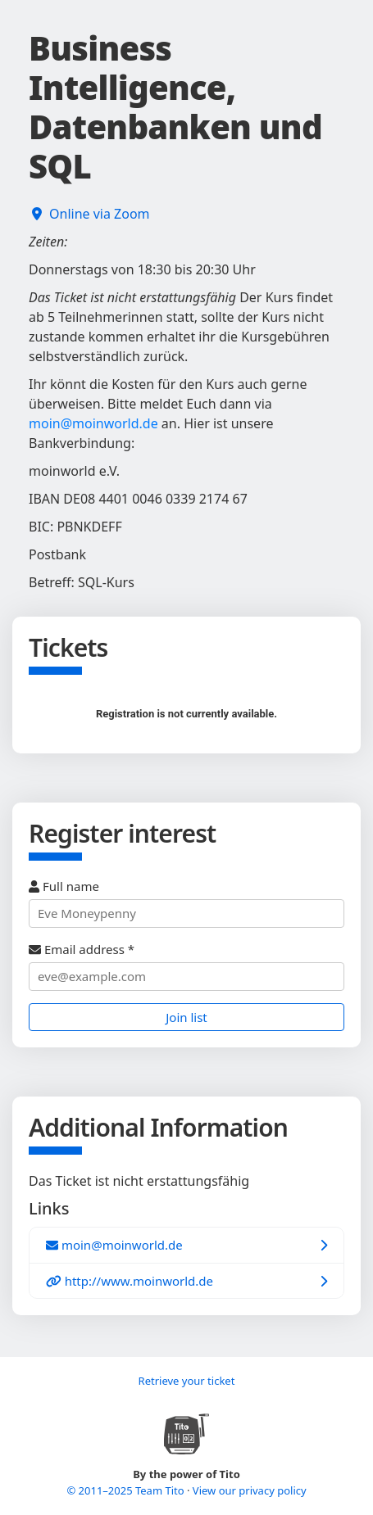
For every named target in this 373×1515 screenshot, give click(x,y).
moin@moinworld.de (93, 423)
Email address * (186, 966)
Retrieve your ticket (187, 1380)
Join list (186, 1017)
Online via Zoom (99, 214)
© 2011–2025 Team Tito (126, 1490)
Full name (186, 903)
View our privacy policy (250, 1490)
